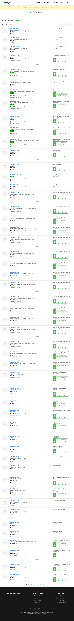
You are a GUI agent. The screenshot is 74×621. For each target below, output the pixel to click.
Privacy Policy (29, 614)
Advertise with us (38, 595)
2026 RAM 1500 (14, 29)
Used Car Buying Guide (13, 598)
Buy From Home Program (61, 598)
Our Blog (61, 597)
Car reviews (13, 597)
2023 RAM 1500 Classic (17, 175)
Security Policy (36, 614)
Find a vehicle (14, 595)
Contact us (61, 595)
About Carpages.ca (61, 602)
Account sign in (38, 602)
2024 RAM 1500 (14, 185)
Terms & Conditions (43, 614)
